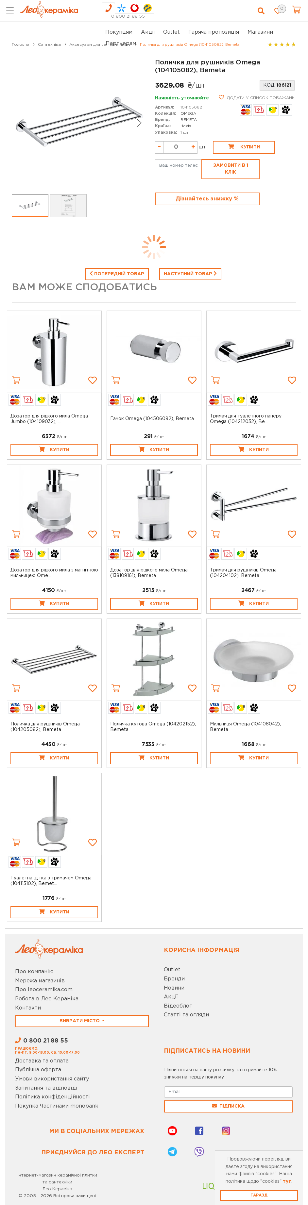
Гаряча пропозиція (213, 32)
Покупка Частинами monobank (56, 1106)
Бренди (174, 978)
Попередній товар (117, 273)
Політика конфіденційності (52, 1097)
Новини (174, 988)
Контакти (28, 1008)
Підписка (228, 1106)
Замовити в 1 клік (230, 168)
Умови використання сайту (52, 1079)
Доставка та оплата (42, 1061)
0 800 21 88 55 (128, 16)
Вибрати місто (80, 1021)
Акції (148, 32)
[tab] (108, 8)
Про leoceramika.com (44, 989)
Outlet (172, 969)
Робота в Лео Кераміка (46, 998)
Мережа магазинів (40, 980)
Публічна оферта (38, 1069)
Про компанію (34, 971)
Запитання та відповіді (46, 1088)
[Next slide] (139, 122)
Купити (244, 146)
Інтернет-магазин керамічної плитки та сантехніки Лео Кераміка (57, 1182)
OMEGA (188, 113)
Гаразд (258, 1195)
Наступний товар (190, 273)
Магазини (260, 32)
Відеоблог (178, 1006)
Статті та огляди (186, 1014)
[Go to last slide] (21, 122)
